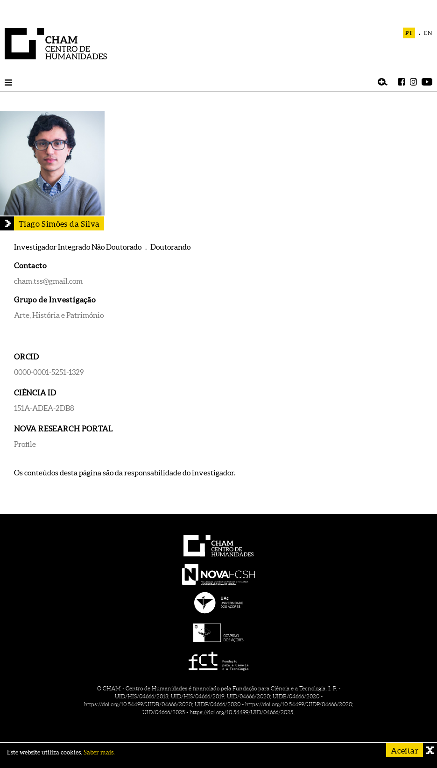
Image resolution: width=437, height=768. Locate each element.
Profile (25, 444)
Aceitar (404, 750)
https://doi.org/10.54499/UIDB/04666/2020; (138, 704)
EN (428, 33)
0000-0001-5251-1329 (49, 372)
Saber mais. (99, 752)
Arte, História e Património (59, 315)
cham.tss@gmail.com (48, 281)
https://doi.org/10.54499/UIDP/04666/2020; (299, 704)
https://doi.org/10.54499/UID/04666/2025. (242, 712)
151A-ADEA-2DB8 (44, 408)
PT (409, 33)
